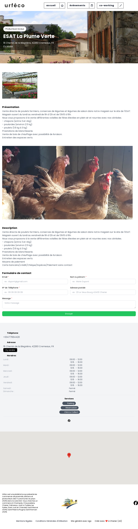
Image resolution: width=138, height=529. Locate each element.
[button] (69, 455)
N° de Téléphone (11, 287)
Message (7, 298)
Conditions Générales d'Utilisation (52, 521)
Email (5, 277)
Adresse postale (77, 287)
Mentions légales (24, 521)
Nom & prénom (78, 277)
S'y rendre (8, 46)
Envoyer (69, 313)
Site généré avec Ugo (81, 521)
